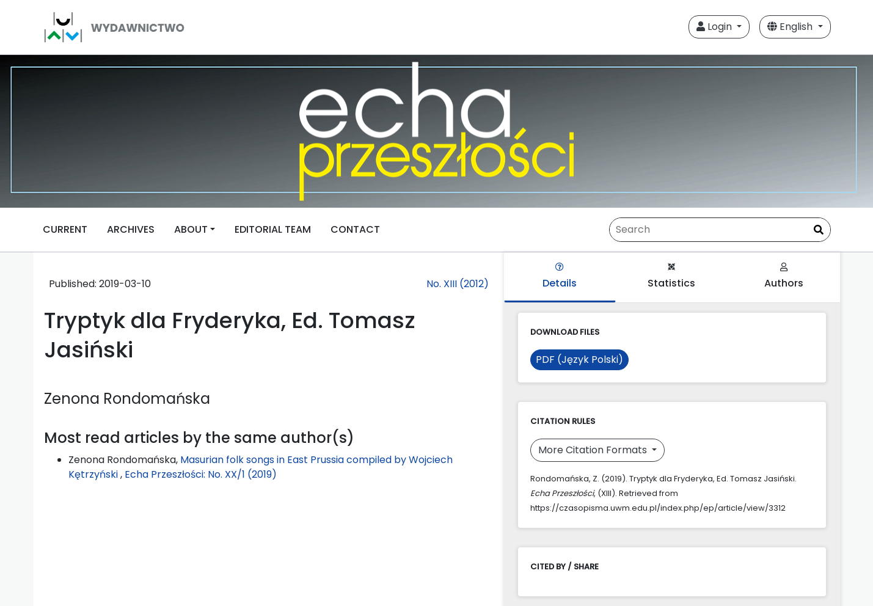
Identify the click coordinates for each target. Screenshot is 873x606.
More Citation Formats (593, 450)
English (791, 27)
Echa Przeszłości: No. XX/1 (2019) (201, 474)
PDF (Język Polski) (579, 359)
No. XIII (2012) (457, 284)
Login (715, 27)
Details (559, 276)
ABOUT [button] (191, 229)
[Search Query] (720, 229)
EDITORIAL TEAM (273, 229)
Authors (783, 276)
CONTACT (355, 229)
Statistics (671, 276)
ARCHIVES (131, 229)
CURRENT (65, 229)
